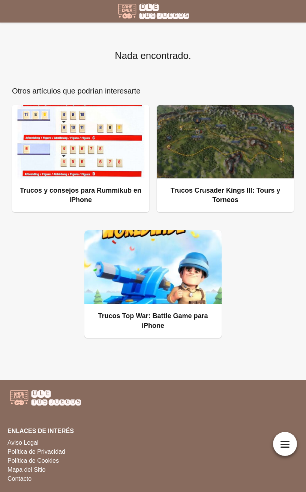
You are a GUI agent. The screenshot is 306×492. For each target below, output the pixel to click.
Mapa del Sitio (26, 469)
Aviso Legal (23, 442)
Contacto (20, 478)
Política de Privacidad (36, 451)
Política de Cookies (33, 460)
